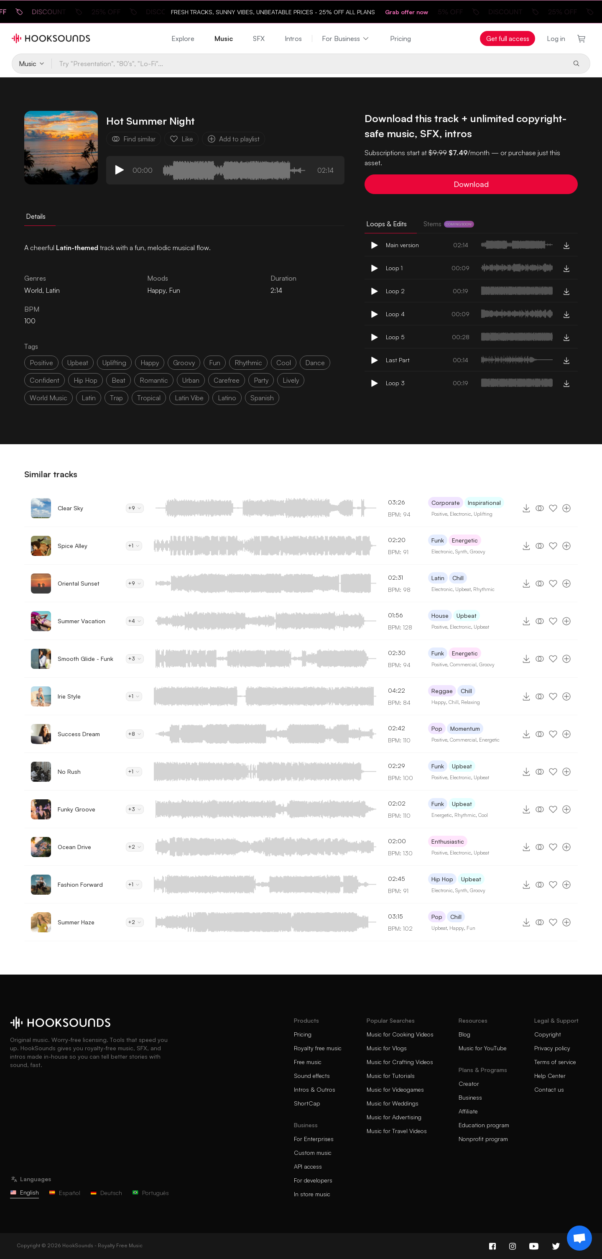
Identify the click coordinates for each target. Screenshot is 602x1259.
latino (227, 398)
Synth (461, 551)
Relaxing (470, 702)
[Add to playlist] (566, 508)
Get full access (507, 38)
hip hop (85, 380)
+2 (135, 847)
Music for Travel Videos (397, 1130)
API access (308, 1166)
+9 (135, 508)
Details (36, 216)
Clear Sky (70, 508)
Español (64, 1192)
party (261, 380)
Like (181, 139)
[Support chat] (579, 1238)
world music (48, 398)
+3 (135, 658)
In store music (312, 1194)
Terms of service (555, 1061)
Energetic (465, 540)
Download (471, 184)
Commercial (463, 664)
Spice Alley (72, 545)
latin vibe (189, 398)
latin (89, 398)
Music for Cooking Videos (400, 1034)
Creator (469, 1083)
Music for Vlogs (387, 1048)
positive (41, 362)
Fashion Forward (80, 884)
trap (116, 398)
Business (470, 1097)
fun (214, 362)
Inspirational (484, 502)
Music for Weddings (392, 1103)
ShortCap (307, 1103)
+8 (135, 734)
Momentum (465, 728)
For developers (313, 1180)
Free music (307, 1061)
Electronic (460, 514)
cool (283, 362)
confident (44, 380)
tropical (149, 398)
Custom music (313, 1152)
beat (118, 380)
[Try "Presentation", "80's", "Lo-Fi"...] (308, 63)
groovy (184, 362)
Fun (174, 290)
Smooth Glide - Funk (85, 658)
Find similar (134, 139)
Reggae (442, 690)
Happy (156, 290)
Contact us (549, 1089)
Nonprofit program (483, 1138)
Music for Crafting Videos (400, 1061)
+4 (135, 621)
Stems (448, 224)
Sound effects (312, 1075)
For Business (346, 38)
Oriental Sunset (78, 583)
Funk (437, 540)
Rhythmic (484, 589)
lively (291, 380)
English (24, 1192)
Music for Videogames (395, 1089)
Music (223, 38)
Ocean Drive (74, 846)
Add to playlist (233, 139)
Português (150, 1192)
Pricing (400, 38)
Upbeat (463, 589)
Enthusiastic (447, 841)
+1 (134, 545)
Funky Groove (76, 809)
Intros (293, 38)
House (440, 615)
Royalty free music (318, 1048)
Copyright (547, 1034)
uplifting (114, 362)
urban (190, 380)
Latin (437, 577)
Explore (182, 38)
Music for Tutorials (391, 1075)
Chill (458, 577)
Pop (436, 728)
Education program (484, 1124)
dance (315, 362)
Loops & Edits (386, 224)
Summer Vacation (81, 620)
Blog (464, 1034)
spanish (262, 398)
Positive (439, 514)
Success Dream (79, 733)
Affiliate (468, 1111)
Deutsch (106, 1192)
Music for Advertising (394, 1117)
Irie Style (69, 696)
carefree (227, 380)
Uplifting (483, 514)
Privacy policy (552, 1048)
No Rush (69, 771)
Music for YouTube (483, 1048)
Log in (556, 38)
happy (149, 362)
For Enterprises (314, 1138)
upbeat (77, 362)
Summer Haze (76, 922)
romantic (154, 380)
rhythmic (248, 362)
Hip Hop (442, 879)
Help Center (550, 1075)
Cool (483, 815)
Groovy (477, 551)
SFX (259, 38)
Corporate (445, 502)
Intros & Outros (314, 1089)
